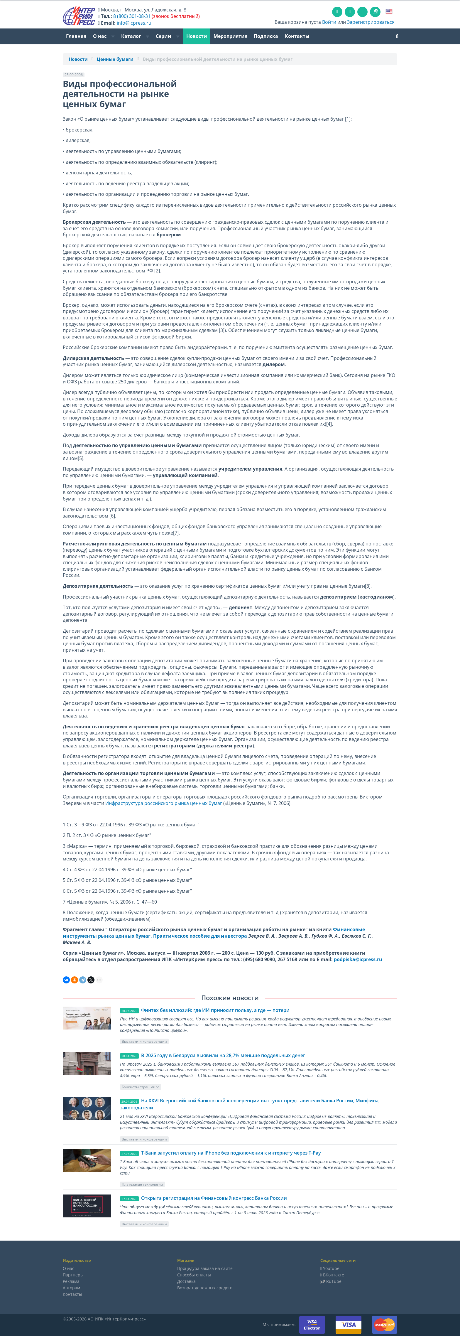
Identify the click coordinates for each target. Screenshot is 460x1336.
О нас (104, 36)
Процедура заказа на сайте (205, 1268)
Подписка (266, 36)
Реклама (71, 1281)
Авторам (71, 1287)
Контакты (297, 36)
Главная (76, 36)
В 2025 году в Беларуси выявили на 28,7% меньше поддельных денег (223, 1055)
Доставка (186, 1281)
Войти (329, 22)
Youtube (331, 1268)
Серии (168, 36)
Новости (196, 36)
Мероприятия (230, 36)
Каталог (135, 36)
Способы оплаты (194, 1275)
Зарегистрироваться (371, 22)
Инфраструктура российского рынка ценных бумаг (163, 803)
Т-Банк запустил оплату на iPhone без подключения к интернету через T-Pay (231, 1153)
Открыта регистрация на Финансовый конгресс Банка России (214, 1198)
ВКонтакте (333, 1275)
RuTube (333, 1281)
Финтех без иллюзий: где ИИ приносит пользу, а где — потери (215, 1010)
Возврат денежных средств (204, 1287)
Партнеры (73, 1275)
